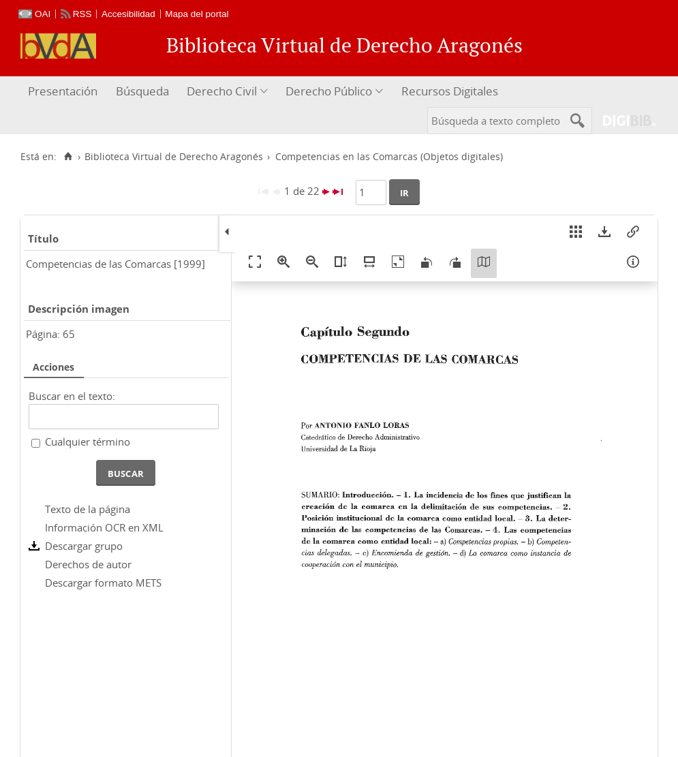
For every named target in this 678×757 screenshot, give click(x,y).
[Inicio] (68, 156)
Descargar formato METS (103, 582)
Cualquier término (87, 441)
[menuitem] (64, 91)
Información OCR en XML (104, 527)
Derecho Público (329, 91)
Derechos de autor (88, 564)
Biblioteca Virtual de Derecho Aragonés (173, 157)
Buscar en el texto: (72, 396)
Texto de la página (87, 509)
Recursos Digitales (449, 91)
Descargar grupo (84, 546)
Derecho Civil (222, 91)
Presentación (62, 91)
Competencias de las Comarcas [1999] (115, 264)
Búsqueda (142, 91)
